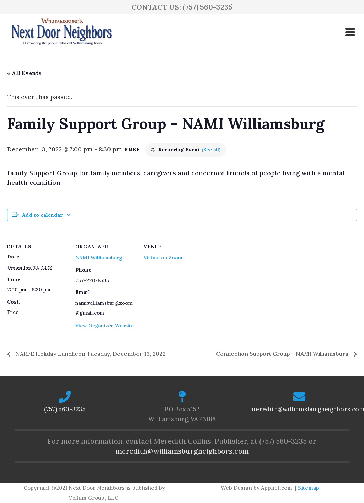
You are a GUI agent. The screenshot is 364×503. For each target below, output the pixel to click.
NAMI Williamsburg (98, 258)
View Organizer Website (104, 325)
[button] (350, 32)
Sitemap (308, 488)
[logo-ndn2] (61, 32)
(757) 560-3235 (65, 409)
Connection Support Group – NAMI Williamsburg (283, 353)
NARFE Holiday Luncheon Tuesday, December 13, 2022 (90, 353)
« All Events (24, 72)
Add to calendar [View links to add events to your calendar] (42, 215)
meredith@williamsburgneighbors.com (182, 450)
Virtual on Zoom (163, 258)
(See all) (211, 149)
